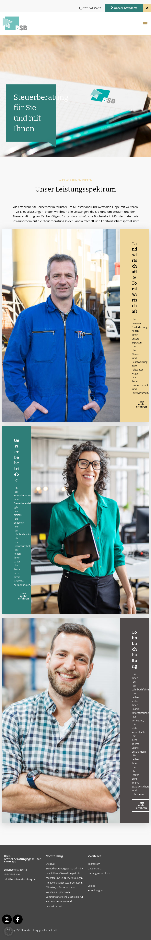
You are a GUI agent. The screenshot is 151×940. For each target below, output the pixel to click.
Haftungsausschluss (99, 873)
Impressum (94, 864)
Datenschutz (94, 868)
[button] (145, 23)
